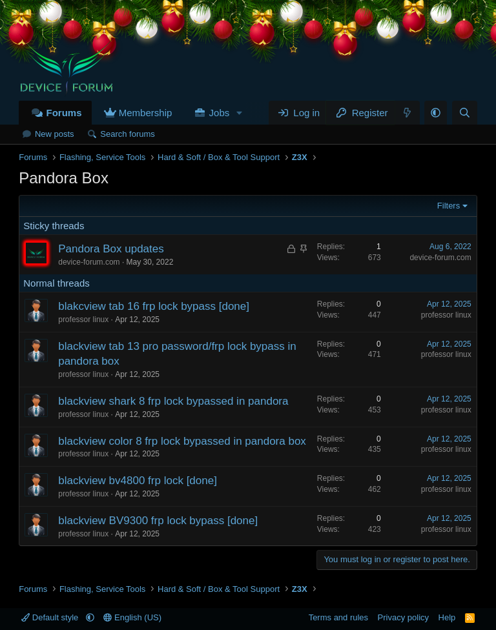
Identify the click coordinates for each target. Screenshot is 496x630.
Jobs (219, 112)
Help (447, 617)
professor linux (83, 319)
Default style (51, 617)
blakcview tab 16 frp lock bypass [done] (153, 306)
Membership (145, 112)
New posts (54, 134)
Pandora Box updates (111, 249)
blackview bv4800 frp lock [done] (137, 480)
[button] (240, 113)
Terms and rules (338, 617)
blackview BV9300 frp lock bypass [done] (158, 520)
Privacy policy (403, 617)
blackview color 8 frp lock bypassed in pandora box (182, 441)
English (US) (132, 617)
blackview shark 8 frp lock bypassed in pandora (173, 401)
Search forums (127, 134)
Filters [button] (448, 205)
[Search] (464, 113)
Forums (63, 112)
